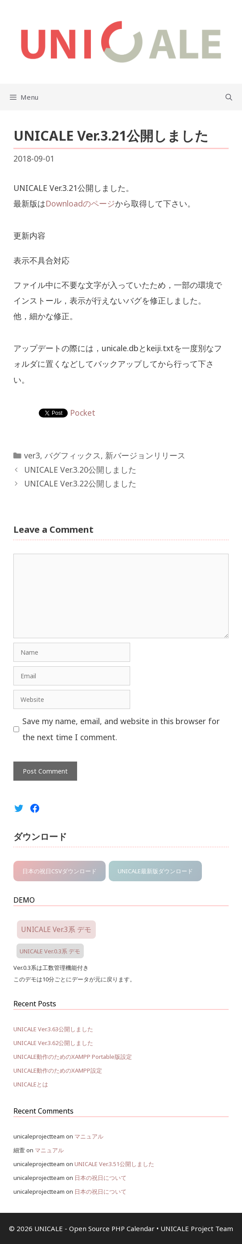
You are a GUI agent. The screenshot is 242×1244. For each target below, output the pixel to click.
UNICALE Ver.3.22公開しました (80, 483)
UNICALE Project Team (196, 1228)
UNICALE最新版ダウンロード (155, 871)
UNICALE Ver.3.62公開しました (53, 1043)
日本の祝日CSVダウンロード (59, 871)
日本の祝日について (100, 1178)
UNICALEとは (30, 1084)
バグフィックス (73, 455)
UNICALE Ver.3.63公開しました (53, 1029)
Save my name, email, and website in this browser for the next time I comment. (121, 729)
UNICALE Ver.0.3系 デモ (50, 951)
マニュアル (88, 1136)
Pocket (82, 412)
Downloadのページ (80, 203)
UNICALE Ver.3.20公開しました (80, 469)
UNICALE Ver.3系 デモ (56, 930)
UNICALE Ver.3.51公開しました (114, 1164)
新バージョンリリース (145, 455)
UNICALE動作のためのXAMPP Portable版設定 (72, 1057)
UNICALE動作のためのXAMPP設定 (57, 1070)
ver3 (32, 455)
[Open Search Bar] (229, 97)
